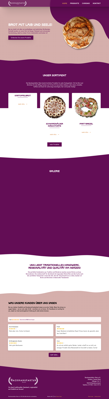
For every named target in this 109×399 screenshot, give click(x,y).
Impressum (90, 396)
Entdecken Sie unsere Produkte (21, 38)
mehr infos (21, 104)
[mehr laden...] (54, 355)
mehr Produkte (54, 144)
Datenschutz (98, 396)
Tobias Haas (59, 396)
